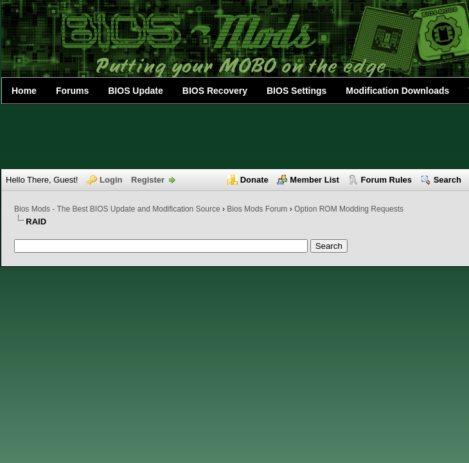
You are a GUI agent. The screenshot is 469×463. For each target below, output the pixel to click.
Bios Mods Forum (257, 208)
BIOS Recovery (214, 91)
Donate (254, 180)
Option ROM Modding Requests (348, 208)
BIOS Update (135, 91)
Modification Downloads (397, 91)
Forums (72, 91)
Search (447, 180)
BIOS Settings (296, 91)
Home (24, 91)
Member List (314, 180)
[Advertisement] (234, 137)
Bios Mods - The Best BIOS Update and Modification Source (117, 208)
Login (111, 180)
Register (147, 180)
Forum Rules (386, 180)
